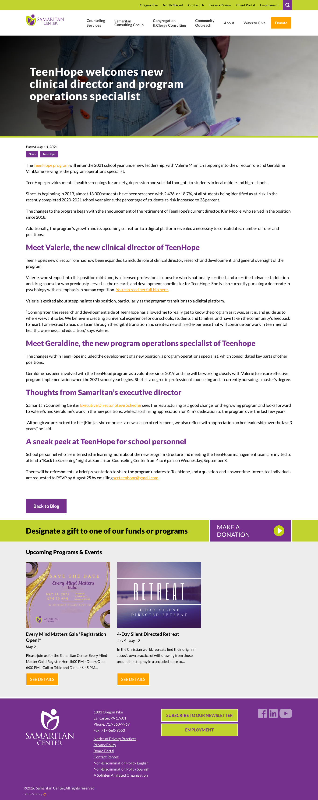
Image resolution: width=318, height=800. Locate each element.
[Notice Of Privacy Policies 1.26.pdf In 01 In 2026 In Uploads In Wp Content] (125, 735)
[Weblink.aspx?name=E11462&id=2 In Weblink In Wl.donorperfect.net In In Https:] (281, 23)
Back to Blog (46, 506)
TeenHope (49, 154)
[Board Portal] (125, 747)
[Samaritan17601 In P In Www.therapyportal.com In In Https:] (245, 5)
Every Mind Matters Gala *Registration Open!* (66, 637)
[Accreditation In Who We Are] (125, 771)
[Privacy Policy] (125, 741)
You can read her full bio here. (142, 289)
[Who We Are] (229, 23)
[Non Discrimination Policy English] (125, 759)
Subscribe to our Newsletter (199, 711)
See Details (41, 677)
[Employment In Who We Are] (269, 5)
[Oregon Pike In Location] (149, 5)
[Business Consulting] (129, 22)
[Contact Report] (125, 753)
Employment (199, 726)
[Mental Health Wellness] (96, 23)
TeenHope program (51, 165)
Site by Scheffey (33, 790)
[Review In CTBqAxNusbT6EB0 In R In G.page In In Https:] (220, 5)
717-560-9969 (118, 720)
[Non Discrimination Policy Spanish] (125, 765)
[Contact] (196, 5)
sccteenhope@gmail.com (135, 477)
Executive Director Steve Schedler (110, 405)
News (32, 154)
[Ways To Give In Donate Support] (254, 23)
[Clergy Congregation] (169, 23)
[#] (287, 5)
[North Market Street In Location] (173, 5)
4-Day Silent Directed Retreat (148, 634)
